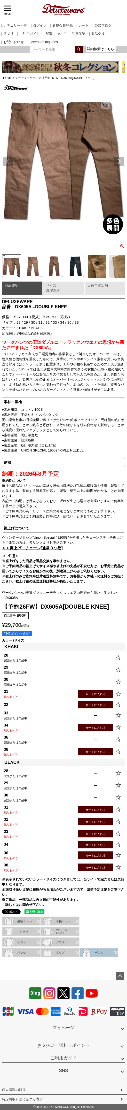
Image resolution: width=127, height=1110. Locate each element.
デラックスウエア (27, 78)
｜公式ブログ (101, 25)
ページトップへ (120, 976)
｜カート (82, 25)
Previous (8, 161)
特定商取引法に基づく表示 (22, 1099)
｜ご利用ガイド (28, 34)
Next (119, 161)
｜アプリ (7, 34)
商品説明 (11, 285)
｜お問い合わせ (12, 42)
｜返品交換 (96, 34)
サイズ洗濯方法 (53, 287)
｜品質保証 (76, 34)
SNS (63, 1070)
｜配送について (54, 34)
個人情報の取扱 (14, 1090)
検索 (79, 49)
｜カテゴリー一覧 (13, 25)
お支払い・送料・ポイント (63, 1045)
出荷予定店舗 (97, 285)
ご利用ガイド (63, 1058)
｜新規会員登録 (61, 25)
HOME (7, 78)
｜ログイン (38, 25)
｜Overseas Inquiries (42, 42)
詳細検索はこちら (100, 49)
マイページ (63, 1027)
